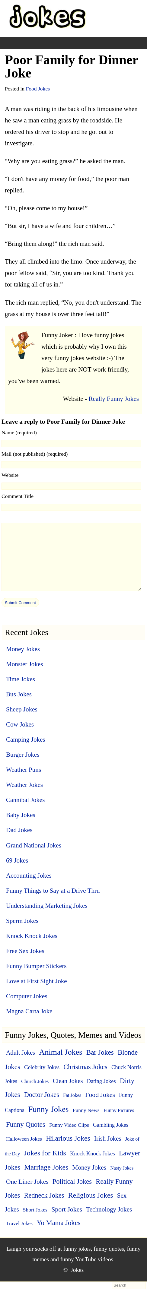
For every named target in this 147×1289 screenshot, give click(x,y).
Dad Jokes (19, 830)
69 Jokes (17, 860)
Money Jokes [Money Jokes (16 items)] (89, 1167)
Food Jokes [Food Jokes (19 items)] (100, 1094)
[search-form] (128, 1285)
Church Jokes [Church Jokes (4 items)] (35, 1081)
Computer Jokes (26, 996)
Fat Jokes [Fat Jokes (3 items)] (72, 1095)
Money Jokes (23, 649)
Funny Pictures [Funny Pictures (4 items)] (119, 1110)
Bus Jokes (19, 694)
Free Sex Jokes (25, 951)
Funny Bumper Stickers (36, 966)
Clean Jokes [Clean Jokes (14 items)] (68, 1080)
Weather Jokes (24, 784)
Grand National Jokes (33, 845)
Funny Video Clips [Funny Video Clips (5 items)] (69, 1125)
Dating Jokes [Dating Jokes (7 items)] (101, 1081)
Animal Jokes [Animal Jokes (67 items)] (60, 1052)
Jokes (77, 1270)
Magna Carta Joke (29, 1011)
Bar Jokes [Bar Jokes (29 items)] (100, 1052)
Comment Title (18, 496)
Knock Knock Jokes (31, 935)
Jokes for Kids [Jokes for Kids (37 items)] (45, 1153)
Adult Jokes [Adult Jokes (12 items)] (20, 1052)
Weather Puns (23, 769)
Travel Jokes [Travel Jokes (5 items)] (19, 1223)
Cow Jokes (20, 724)
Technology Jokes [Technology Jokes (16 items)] (109, 1209)
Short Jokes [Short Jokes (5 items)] (35, 1210)
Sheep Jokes (21, 709)
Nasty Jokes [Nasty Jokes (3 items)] (121, 1167)
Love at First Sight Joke (36, 981)
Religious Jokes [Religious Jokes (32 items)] (90, 1195)
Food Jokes (38, 89)
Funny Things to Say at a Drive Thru (53, 890)
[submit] (20, 602)
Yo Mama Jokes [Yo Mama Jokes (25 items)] (58, 1223)
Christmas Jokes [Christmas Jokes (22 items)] (85, 1067)
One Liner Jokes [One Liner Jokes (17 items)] (27, 1181)
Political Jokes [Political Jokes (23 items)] (72, 1181)
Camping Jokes (25, 739)
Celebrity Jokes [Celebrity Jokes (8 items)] (41, 1067)
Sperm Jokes (22, 920)
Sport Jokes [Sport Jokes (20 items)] (66, 1209)
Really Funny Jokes (113, 398)
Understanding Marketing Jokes (47, 905)
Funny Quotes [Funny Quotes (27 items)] (25, 1124)
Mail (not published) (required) (35, 454)
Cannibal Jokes (25, 799)
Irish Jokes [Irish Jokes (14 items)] (107, 1138)
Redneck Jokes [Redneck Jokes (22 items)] (44, 1195)
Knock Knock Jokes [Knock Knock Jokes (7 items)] (92, 1154)
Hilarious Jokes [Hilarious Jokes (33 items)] (68, 1138)
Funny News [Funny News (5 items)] (86, 1110)
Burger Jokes (22, 754)
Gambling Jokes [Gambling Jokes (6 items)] (110, 1125)
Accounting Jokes (29, 875)
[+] (41, 42)
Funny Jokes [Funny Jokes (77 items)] (48, 1109)
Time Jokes (20, 679)
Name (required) (19, 432)
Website (10, 475)
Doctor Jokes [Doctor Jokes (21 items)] (41, 1094)
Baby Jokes (20, 815)
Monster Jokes (24, 664)
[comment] (71, 557)
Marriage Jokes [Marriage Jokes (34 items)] (46, 1167)
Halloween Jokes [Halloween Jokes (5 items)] (24, 1139)
